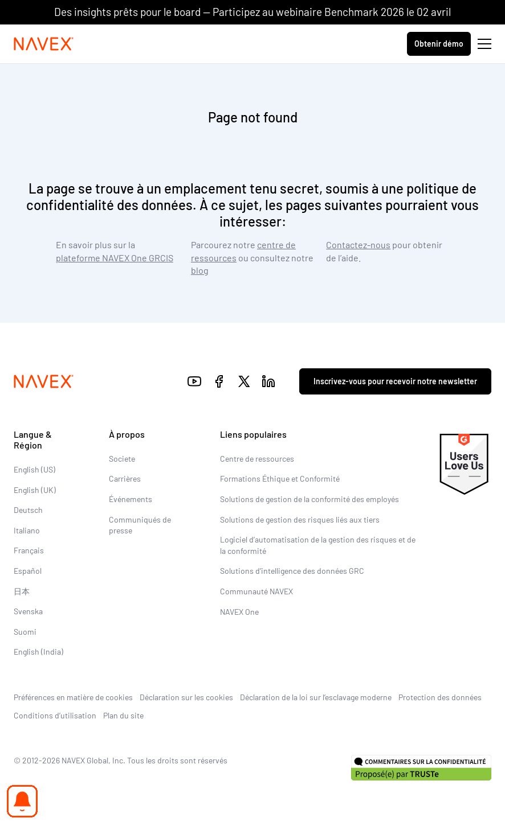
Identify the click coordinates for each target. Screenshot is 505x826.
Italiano (27, 530)
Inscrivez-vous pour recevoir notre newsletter (395, 381)
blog (200, 270)
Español (28, 571)
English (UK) (35, 490)
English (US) (34, 469)
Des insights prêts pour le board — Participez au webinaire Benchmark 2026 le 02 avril (252, 11)
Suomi (25, 631)
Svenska (28, 611)
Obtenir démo (438, 43)
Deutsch (28, 510)
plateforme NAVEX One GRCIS (114, 257)
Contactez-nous (358, 244)
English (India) (38, 651)
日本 (22, 591)
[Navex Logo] (44, 44)
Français (29, 550)
